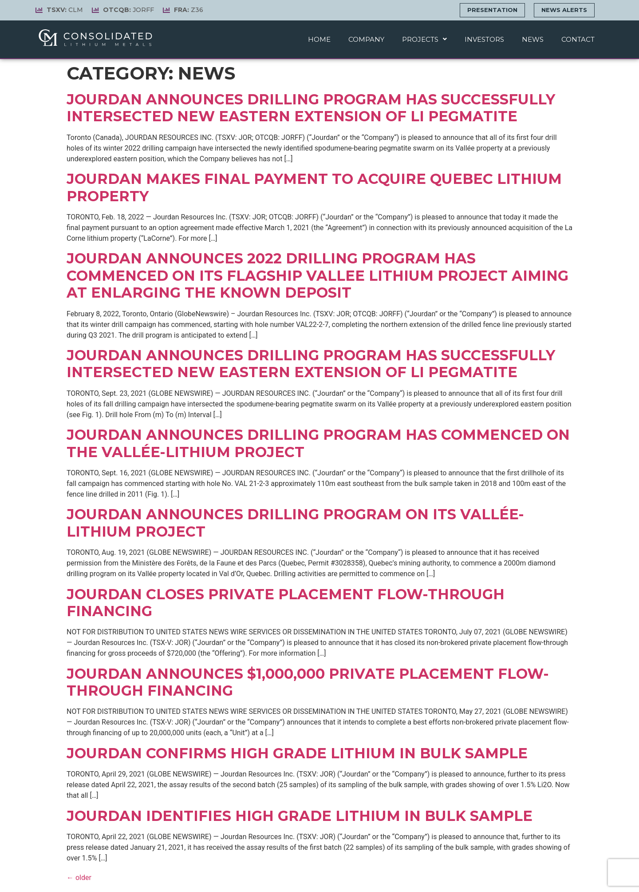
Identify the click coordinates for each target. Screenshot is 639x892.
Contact (578, 39)
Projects (424, 39)
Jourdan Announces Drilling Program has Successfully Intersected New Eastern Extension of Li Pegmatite (311, 363)
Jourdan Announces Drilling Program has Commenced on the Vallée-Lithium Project (318, 443)
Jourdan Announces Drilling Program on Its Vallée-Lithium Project (295, 523)
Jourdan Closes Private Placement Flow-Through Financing (286, 602)
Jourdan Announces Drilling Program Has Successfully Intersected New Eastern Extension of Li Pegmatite (311, 108)
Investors (484, 39)
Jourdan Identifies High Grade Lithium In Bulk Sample (299, 815)
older (79, 877)
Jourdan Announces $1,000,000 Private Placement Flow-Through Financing (308, 682)
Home (319, 39)
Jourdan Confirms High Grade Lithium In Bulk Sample (297, 753)
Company (366, 39)
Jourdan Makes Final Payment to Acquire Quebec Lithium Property (314, 187)
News (533, 39)
